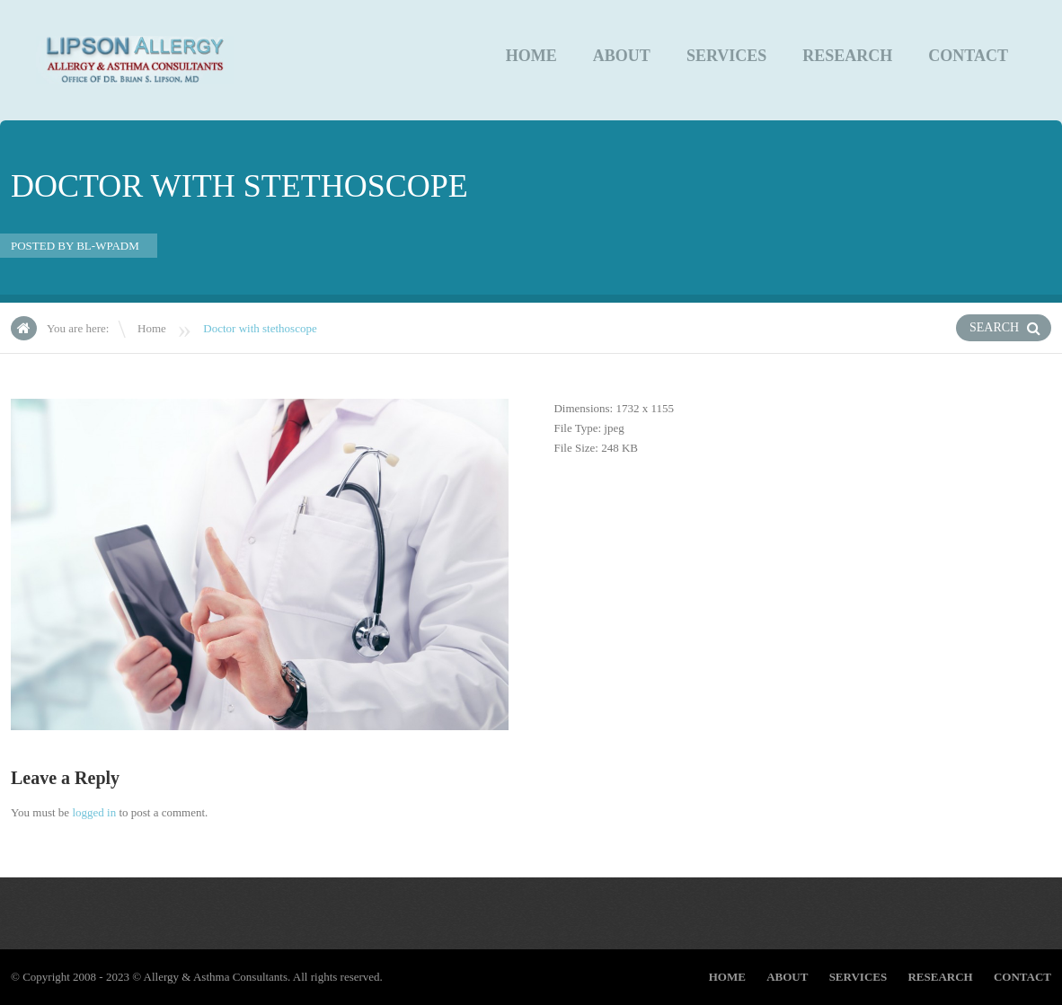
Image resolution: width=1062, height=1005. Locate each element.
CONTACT (968, 56)
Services (726, 56)
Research (847, 56)
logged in (94, 812)
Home (531, 56)
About (621, 56)
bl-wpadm (107, 245)
